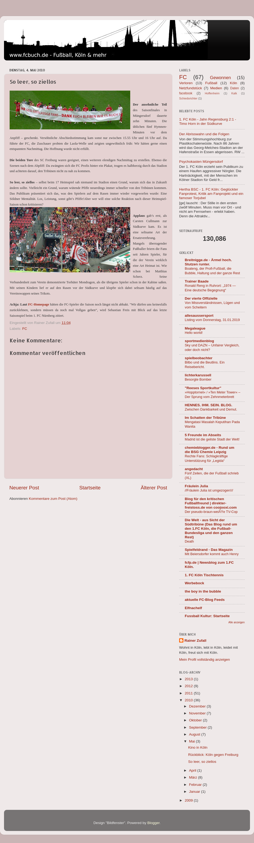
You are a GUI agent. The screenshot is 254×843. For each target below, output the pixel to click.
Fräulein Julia (196, 486)
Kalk (234, 93)
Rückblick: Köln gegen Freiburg (213, 755)
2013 (189, 679)
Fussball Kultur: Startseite (207, 616)
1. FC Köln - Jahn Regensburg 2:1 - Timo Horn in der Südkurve (207, 121)
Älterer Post (154, 487)
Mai (192, 741)
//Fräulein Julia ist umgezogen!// (209, 490)
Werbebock (194, 583)
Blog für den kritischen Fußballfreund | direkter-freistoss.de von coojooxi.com (211, 503)
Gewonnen (220, 77)
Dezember (198, 706)
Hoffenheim (212, 93)
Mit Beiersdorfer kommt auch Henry (212, 554)
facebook (185, 93)
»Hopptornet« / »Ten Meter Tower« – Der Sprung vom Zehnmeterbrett (212, 394)
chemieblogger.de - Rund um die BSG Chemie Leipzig (209, 450)
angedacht (194, 469)
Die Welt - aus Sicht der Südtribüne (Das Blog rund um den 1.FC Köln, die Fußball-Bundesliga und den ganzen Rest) (211, 528)
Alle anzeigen (236, 622)
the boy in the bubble (203, 591)
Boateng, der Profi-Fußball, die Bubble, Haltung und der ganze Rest (212, 270)
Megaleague (195, 328)
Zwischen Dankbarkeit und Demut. (211, 409)
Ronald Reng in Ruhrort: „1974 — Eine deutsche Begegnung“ (210, 288)
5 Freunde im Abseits (203, 435)
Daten (234, 88)
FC (24, 329)
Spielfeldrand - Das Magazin (209, 550)
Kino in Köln (197, 747)
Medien (216, 88)
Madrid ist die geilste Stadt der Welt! (212, 439)
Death (189, 541)
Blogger (153, 823)
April (193, 770)
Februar (196, 785)
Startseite (90, 487)
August (195, 734)
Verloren (186, 83)
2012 (189, 686)
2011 (189, 693)
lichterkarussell (198, 375)
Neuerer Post (24, 487)
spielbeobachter (199, 358)
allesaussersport (199, 316)
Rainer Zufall (195, 641)
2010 (189, 700)
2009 (189, 800)
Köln (233, 83)
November (198, 713)
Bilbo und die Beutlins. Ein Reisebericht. (205, 364)
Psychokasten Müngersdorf (201, 162)
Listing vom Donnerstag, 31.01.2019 (212, 320)
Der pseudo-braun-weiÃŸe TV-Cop (211, 512)
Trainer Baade (197, 281)
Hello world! (194, 333)
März (193, 777)
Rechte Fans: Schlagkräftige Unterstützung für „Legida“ (206, 458)
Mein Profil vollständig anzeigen (204, 660)
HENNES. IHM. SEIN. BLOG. (208, 405)
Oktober (196, 720)
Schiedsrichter (188, 98)
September (198, 727)
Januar (195, 792)
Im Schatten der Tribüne (205, 418)
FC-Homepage (38, 304)
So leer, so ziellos (202, 762)
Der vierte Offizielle (201, 298)
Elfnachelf (193, 608)
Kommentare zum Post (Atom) (53, 499)
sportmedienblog (199, 341)
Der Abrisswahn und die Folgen (204, 134)
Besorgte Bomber (198, 379)
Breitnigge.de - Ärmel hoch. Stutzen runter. (208, 262)
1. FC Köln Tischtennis (204, 575)
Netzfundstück (190, 88)
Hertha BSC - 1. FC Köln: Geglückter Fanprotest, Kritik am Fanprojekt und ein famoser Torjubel (211, 193)
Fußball (211, 83)
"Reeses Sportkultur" (203, 388)
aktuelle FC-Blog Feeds (205, 600)
